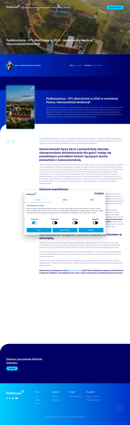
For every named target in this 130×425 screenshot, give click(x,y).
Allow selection (65, 230)
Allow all (91, 230)
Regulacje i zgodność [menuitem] (93, 400)
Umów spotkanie (115, 7)
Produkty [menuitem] (35, 8)
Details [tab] (65, 200)
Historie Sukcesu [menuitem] (45, 8)
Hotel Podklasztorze (46, 139)
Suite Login (100, 7)
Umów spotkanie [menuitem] (75, 396)
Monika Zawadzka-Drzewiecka (30, 65)
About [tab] (92, 200)
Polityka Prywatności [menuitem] (93, 396)
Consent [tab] (38, 200)
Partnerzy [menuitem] (67, 8)
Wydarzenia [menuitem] (56, 400)
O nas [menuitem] (61, 8)
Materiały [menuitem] (55, 8)
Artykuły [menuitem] (55, 396)
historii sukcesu (74, 270)
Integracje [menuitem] (38, 400)
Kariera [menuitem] (37, 403)
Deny (39, 230)
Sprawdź (12, 368)
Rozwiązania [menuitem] (27, 8)
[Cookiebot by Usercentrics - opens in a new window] (96, 193)
